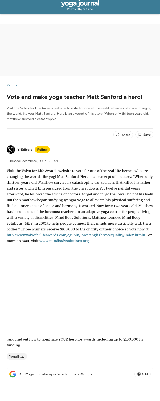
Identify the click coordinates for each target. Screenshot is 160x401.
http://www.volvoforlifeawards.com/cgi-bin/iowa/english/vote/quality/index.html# (76, 235)
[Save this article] (144, 134)
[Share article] (123, 134)
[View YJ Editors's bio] (19, 149)
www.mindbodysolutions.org (64, 241)
